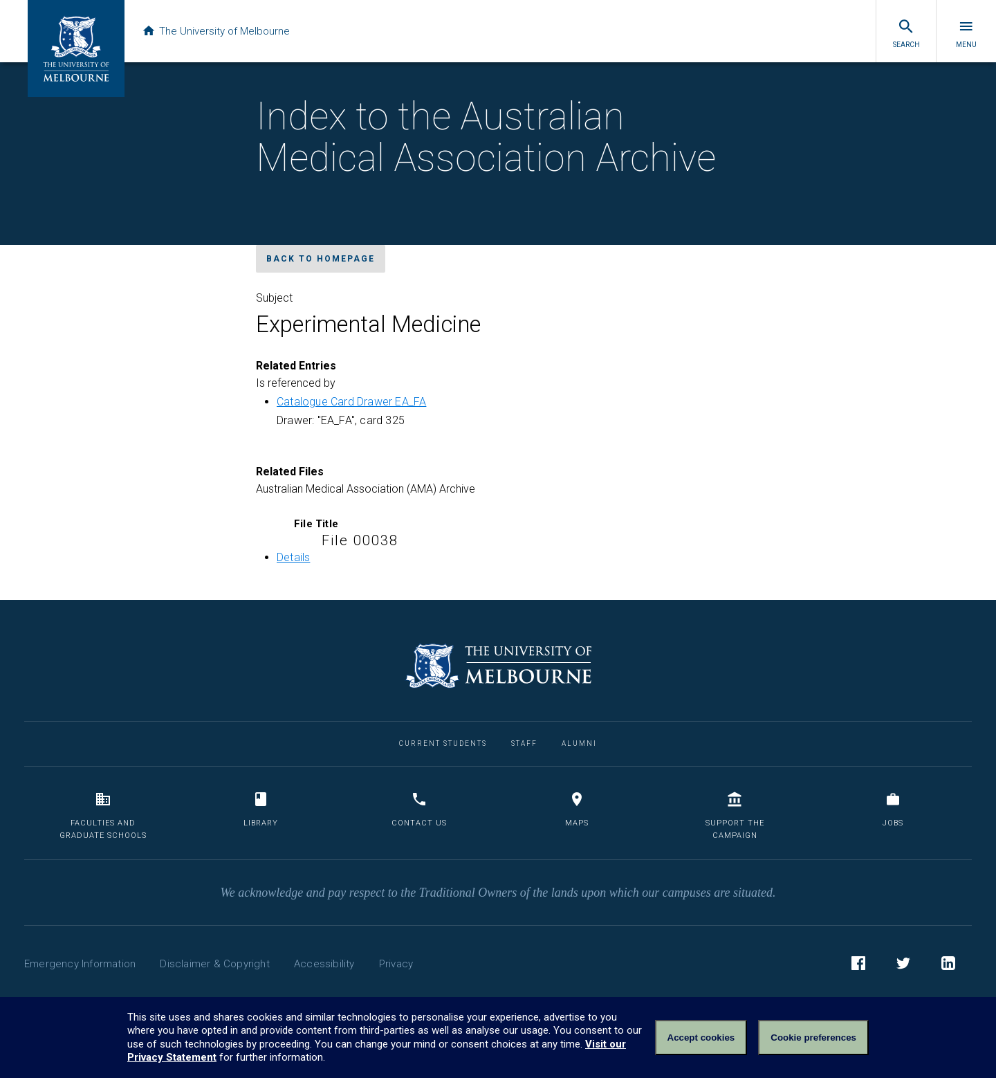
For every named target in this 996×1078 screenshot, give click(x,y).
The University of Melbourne (216, 31)
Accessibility (324, 964)
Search (906, 33)
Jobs (893, 809)
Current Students (443, 743)
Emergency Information (80, 964)
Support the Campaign (735, 815)
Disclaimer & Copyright (214, 964)
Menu (966, 33)
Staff (524, 743)
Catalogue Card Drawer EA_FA (351, 401)
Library (260, 809)
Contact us (419, 809)
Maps (577, 809)
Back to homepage (320, 259)
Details (293, 557)
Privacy (396, 964)
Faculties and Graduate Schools (103, 815)
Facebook (858, 965)
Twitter (903, 965)
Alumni (579, 743)
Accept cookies (701, 1037)
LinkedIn (948, 965)
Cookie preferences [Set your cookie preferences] (813, 1037)
